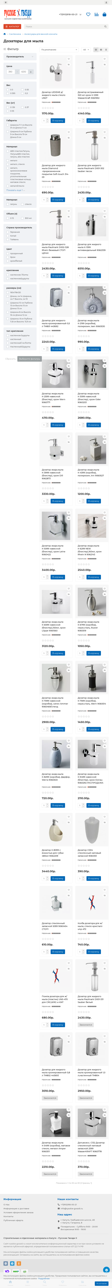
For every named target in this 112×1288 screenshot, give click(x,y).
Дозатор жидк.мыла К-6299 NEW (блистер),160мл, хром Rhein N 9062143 (90, 550)
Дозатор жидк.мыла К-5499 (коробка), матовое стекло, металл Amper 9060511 (56, 1147)
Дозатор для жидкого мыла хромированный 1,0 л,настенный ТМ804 (91, 1072)
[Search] (66, 26)
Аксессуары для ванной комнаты (40, 34)
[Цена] (10, 71)
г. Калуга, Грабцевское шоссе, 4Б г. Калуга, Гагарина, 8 (78, 1221)
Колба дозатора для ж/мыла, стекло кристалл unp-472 (90, 926)
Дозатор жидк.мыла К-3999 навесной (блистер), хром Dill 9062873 (52, 474)
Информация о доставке (16, 1208)
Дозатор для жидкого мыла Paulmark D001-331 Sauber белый (91, 999)
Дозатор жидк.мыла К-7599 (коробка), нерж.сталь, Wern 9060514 (92, 701)
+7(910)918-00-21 (68, 14)
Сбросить (10, 359)
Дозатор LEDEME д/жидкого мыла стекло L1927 (53, 95)
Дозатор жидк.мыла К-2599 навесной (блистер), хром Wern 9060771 (53, 398)
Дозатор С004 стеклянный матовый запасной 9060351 (89, 853)
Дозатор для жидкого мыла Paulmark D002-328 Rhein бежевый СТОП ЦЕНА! (55, 248)
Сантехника (15, 34)
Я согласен (102, 1283)
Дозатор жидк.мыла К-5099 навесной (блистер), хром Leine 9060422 (53, 550)
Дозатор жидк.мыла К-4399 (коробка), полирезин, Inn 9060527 (91, 472)
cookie (30, 1252)
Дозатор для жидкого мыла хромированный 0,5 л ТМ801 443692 (56, 323)
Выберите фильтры (29, 359)
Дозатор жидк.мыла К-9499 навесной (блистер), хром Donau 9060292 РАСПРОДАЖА (90, 778)
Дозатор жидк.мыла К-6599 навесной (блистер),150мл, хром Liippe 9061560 (53, 626)
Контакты (8, 1216)
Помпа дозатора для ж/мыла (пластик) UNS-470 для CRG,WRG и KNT (55, 999)
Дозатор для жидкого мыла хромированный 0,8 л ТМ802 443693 (56, 1072)
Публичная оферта (13, 1220)
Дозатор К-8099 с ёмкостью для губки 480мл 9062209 (53, 853)
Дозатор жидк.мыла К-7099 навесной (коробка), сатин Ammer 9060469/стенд (55, 702)
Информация (12, 1199)
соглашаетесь (49, 1255)
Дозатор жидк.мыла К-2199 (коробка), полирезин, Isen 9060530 (91, 323)
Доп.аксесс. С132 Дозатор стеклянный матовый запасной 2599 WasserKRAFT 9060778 (91, 1147)
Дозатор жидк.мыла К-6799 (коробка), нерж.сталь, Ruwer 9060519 (88, 626)
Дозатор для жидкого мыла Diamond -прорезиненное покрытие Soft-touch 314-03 (55, 171)
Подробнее (44, 1278)
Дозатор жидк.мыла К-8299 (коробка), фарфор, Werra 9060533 (56, 777)
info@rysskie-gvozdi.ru (72, 1208)
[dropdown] (6, 2)
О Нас (7, 1204)
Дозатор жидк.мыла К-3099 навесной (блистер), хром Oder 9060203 (89, 398)
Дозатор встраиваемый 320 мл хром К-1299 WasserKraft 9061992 (90, 95)
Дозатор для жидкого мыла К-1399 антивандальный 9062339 (92, 247)
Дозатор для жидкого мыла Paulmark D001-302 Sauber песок (91, 168)
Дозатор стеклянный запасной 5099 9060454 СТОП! (54, 926)
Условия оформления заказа (18, 1212)
